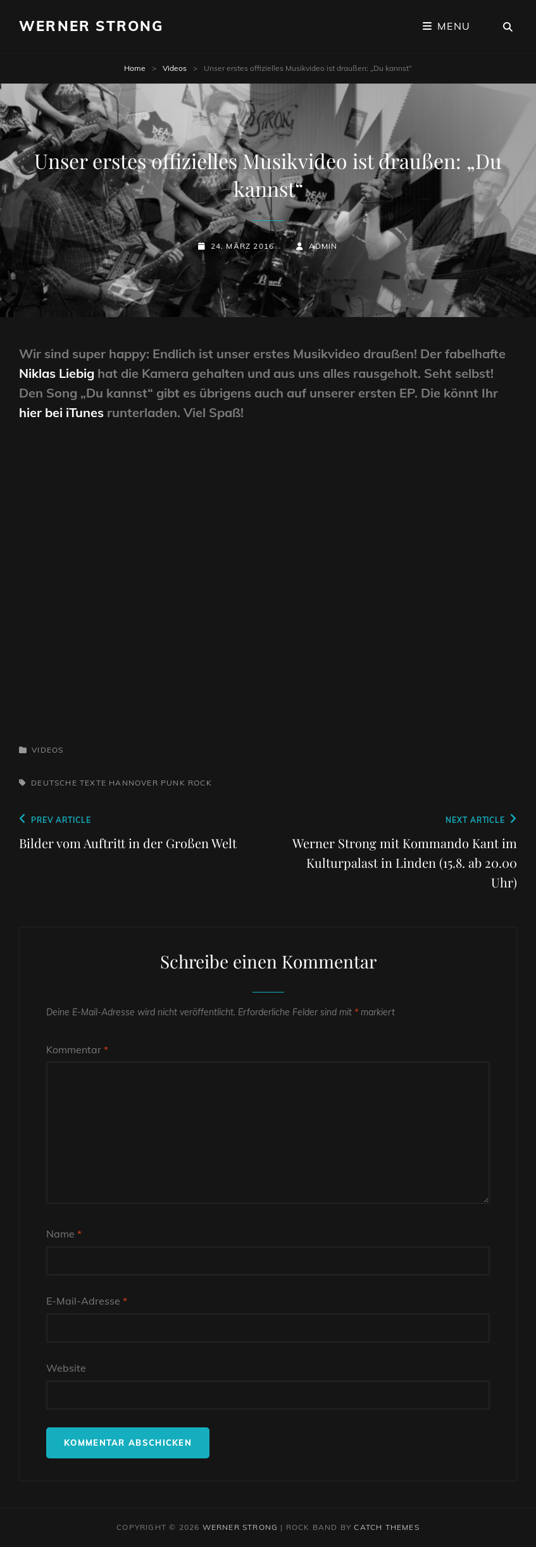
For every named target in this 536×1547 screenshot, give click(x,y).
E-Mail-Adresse (86, 1300)
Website (66, 1368)
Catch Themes (386, 1527)
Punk (173, 782)
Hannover (133, 782)
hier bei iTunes (61, 412)
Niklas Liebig (56, 373)
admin (323, 246)
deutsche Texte (68, 782)
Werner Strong (91, 26)
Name (64, 1233)
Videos (175, 68)
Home (135, 68)
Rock (200, 782)
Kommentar (77, 1049)
